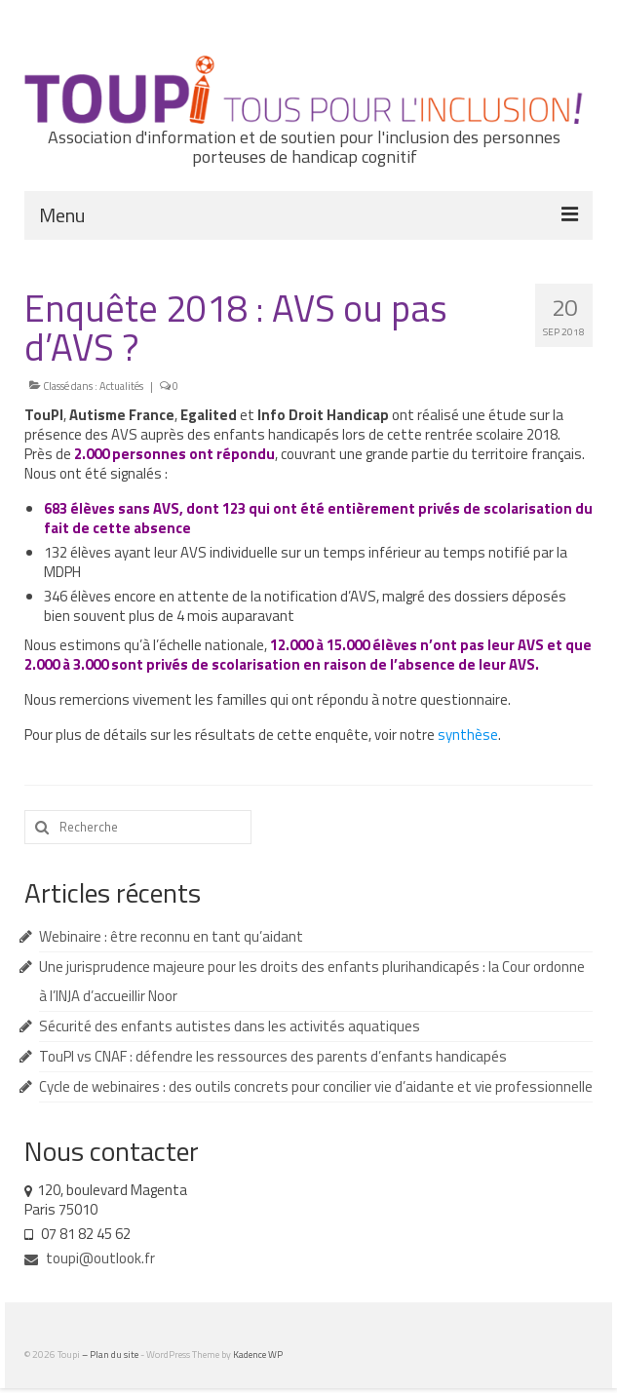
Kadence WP (258, 1354)
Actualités (121, 386)
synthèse (468, 734)
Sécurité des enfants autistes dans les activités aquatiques (229, 1026)
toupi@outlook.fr (89, 1258)
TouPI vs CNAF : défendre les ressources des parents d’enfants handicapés (273, 1056)
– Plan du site (111, 1354)
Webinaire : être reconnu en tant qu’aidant (171, 936)
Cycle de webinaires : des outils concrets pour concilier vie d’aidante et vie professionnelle (316, 1086)
